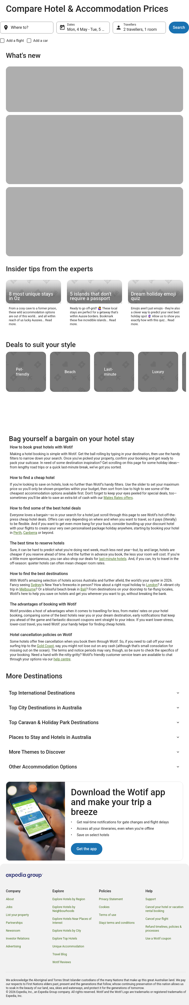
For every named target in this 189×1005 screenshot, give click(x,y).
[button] (94, 693)
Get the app (87, 848)
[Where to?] (26, 27)
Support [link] (150, 899)
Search (179, 27)
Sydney (36, 585)
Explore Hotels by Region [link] (68, 899)
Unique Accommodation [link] (68, 946)
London (152, 585)
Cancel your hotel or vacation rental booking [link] (164, 909)
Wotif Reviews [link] (61, 962)
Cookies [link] (104, 907)
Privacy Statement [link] (111, 899)
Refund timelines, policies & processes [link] (163, 928)
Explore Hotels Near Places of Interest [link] (72, 921)
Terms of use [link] (107, 915)
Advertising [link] (13, 946)
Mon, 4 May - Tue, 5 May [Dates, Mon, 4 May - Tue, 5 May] (88, 29)
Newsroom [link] (13, 930)
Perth (18, 533)
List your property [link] (17, 915)
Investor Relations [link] (18, 938)
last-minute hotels (112, 559)
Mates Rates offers (118, 498)
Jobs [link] (9, 907)
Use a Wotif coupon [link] (158, 938)
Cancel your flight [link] (156, 919)
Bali (83, 589)
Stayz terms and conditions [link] (117, 923)
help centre (62, 659)
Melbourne (27, 589)
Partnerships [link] (14, 923)
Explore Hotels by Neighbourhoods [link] (63, 909)
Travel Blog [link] (59, 954)
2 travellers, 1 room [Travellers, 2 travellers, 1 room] (140, 29)
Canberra (30, 533)
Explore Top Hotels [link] (64, 938)
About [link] (10, 899)
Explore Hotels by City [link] (66, 930)
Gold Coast (45, 646)
